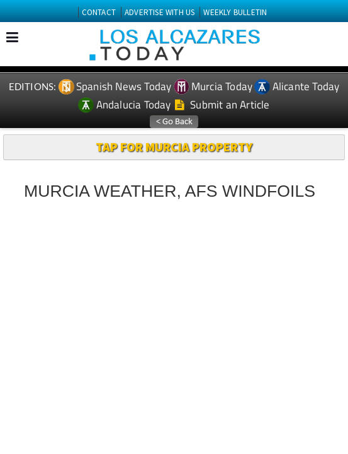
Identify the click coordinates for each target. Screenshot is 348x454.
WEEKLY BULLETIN (235, 12)
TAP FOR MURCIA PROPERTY (174, 146)
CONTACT (99, 12)
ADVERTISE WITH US (159, 12)
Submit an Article (222, 104)
